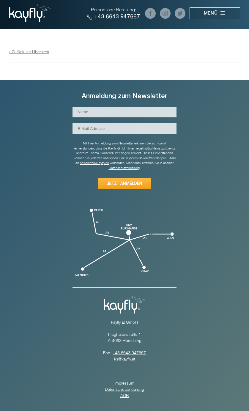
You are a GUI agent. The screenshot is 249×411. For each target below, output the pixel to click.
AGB (124, 396)
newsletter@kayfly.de (94, 163)
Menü (215, 13)
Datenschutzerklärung (124, 390)
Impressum (124, 383)
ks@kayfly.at (124, 359)
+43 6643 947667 (113, 17)
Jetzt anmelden (124, 183)
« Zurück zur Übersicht (29, 52)
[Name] (124, 112)
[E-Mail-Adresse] (124, 128)
